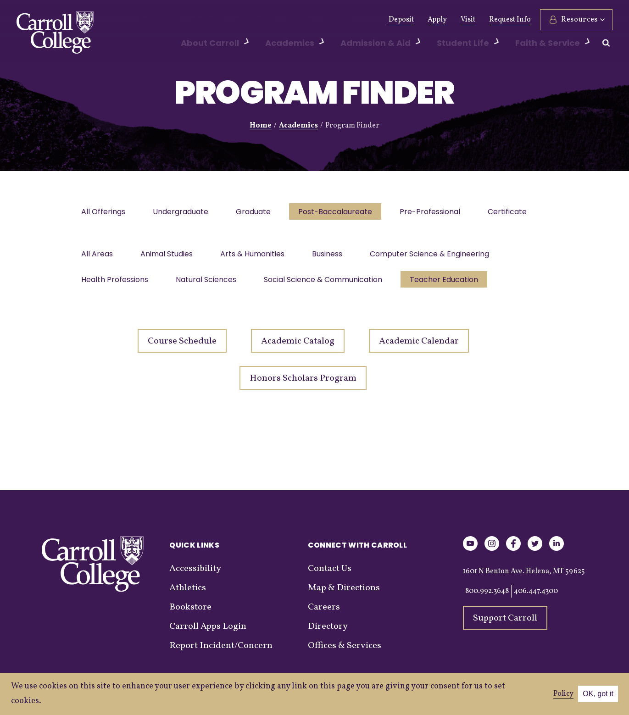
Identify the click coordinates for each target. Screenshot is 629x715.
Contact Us (329, 574)
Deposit (401, 20)
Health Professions (115, 284)
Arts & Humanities (257, 256)
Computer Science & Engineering (437, 256)
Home (261, 126)
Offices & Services (344, 651)
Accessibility (195, 574)
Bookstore (190, 612)
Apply (437, 20)
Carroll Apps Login (207, 632)
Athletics (239, 20)
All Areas (98, 256)
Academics (298, 126)
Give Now (157, 20)
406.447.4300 (536, 597)
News (277, 20)
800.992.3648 (487, 597)
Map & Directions (344, 593)
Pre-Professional (438, 212)
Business (333, 256)
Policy (563, 693)
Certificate (517, 212)
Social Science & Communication (327, 284)
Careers (324, 612)
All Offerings (104, 212)
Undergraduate (183, 212)
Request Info (510, 20)
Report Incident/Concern (221, 651)
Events (310, 20)
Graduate (257, 212)
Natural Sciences (208, 284)
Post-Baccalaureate (342, 212)
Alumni (199, 20)
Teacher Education (450, 284)
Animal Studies (169, 256)
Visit (468, 20)
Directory (328, 632)
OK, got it (598, 694)
